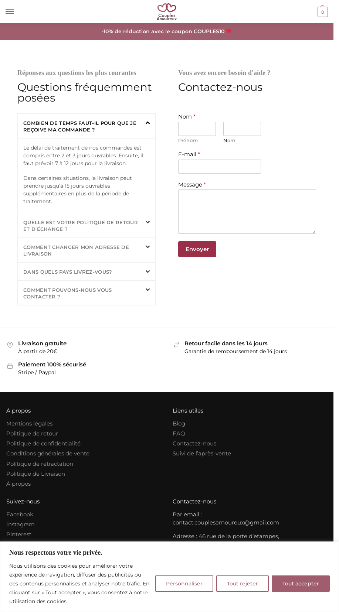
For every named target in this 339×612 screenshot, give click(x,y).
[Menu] (17, 11)
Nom (187, 116)
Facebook (19, 514)
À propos (18, 484)
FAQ (179, 433)
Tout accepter (300, 583)
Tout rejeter (242, 583)
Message (192, 184)
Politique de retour (32, 433)
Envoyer (197, 249)
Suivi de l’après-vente (202, 453)
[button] (86, 126)
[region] (169, 576)
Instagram (20, 524)
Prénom (188, 140)
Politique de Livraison (35, 474)
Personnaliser (184, 583)
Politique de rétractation (39, 464)
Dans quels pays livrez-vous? (67, 272)
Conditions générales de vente (47, 453)
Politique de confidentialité (43, 443)
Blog (179, 423)
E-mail (189, 154)
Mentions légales (29, 423)
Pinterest (18, 534)
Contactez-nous (194, 443)
